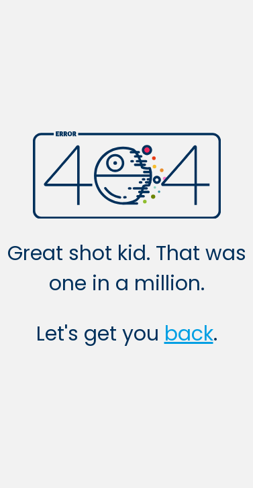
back (188, 334)
